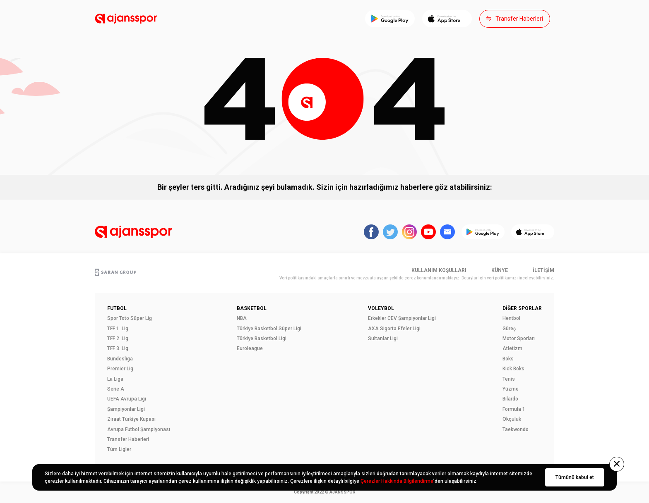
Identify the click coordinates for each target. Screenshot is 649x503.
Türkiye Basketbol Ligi (261, 338)
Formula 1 (513, 409)
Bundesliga (120, 359)
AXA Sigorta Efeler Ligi (394, 328)
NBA (242, 318)
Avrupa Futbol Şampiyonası (138, 429)
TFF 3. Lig (117, 348)
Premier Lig (120, 369)
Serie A (115, 389)
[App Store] (447, 18)
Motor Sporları (518, 338)
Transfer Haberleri (128, 439)
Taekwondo (515, 429)
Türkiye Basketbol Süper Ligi (269, 328)
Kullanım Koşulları (438, 270)
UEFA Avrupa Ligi (126, 399)
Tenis (508, 379)
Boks (508, 359)
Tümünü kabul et (574, 477)
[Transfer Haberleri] (514, 19)
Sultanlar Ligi (383, 338)
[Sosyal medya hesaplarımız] (371, 232)
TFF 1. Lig (117, 328)
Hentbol (511, 318)
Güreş (509, 328)
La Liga (115, 379)
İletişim (543, 270)
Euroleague (250, 348)
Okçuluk (511, 419)
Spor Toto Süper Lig (129, 318)
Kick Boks (513, 369)
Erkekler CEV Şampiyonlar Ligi (402, 318)
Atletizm (512, 348)
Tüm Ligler (119, 449)
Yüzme (510, 389)
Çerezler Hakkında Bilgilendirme (397, 481)
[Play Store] (390, 18)
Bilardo (510, 399)
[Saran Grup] (115, 273)
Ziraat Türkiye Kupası (131, 419)
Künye (499, 270)
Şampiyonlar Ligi (126, 409)
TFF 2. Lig (117, 338)
